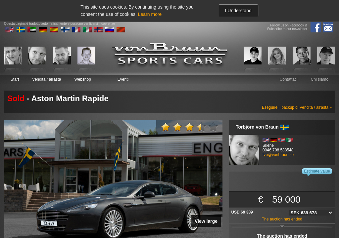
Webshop (82, 79)
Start (15, 79)
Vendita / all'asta (46, 79)
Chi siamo (319, 79)
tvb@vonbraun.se (278, 154)
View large (206, 221)
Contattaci (289, 79)
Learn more (150, 14)
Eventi (123, 79)
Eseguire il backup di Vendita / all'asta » (297, 107)
